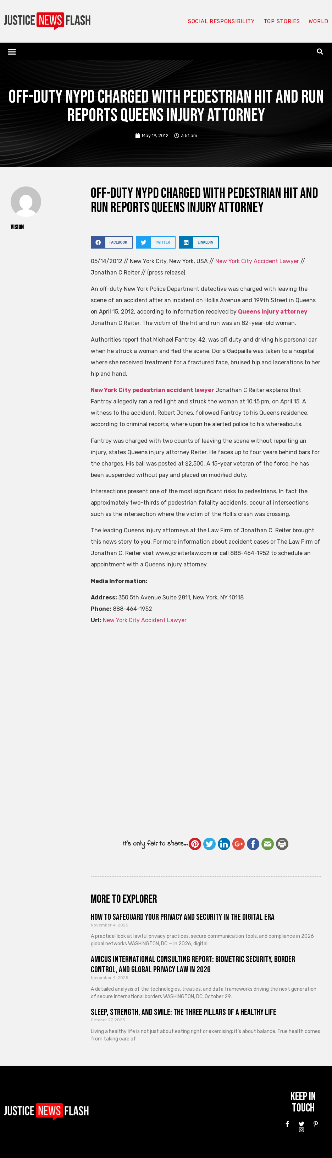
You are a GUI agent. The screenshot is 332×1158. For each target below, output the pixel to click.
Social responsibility (221, 21)
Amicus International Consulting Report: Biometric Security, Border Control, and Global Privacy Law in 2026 (193, 964)
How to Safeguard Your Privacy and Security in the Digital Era (183, 917)
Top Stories (282, 21)
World (318, 21)
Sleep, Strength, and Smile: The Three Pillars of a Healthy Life (183, 1012)
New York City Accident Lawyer (257, 261)
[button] (12, 51)
